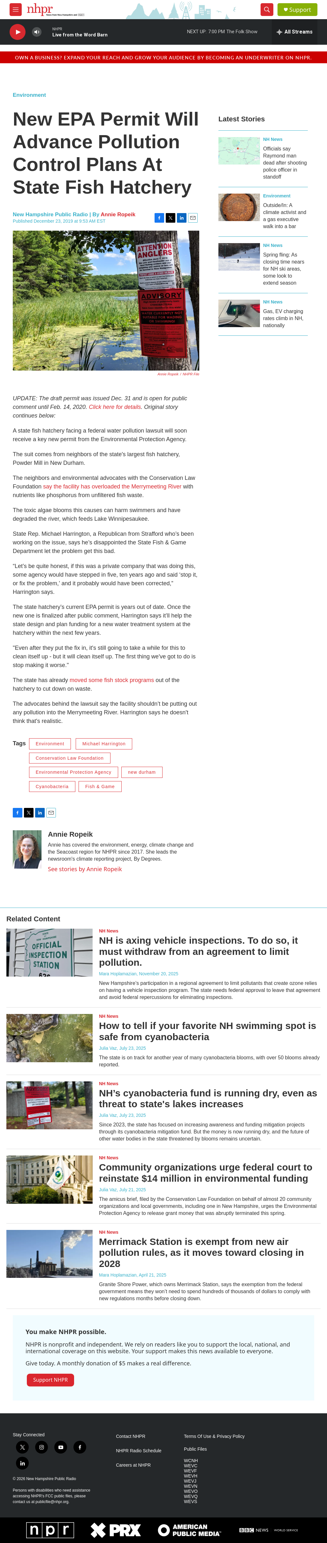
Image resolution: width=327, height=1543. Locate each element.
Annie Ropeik (118, 214)
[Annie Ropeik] (27, 849)
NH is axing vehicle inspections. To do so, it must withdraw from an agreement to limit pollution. (198, 951)
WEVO (191, 1491)
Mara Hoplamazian (118, 973)
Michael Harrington (104, 743)
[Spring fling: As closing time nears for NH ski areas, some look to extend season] (239, 257)
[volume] (36, 32)
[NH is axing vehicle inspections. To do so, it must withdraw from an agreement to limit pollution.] (49, 953)
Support (300, 9)
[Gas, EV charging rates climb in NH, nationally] (239, 313)
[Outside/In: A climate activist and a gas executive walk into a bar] (239, 207)
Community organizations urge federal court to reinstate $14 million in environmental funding (205, 1173)
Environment (29, 95)
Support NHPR (50, 1379)
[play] (17, 32)
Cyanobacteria (52, 786)
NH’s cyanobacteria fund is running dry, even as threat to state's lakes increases (208, 1098)
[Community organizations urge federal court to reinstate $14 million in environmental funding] (49, 1179)
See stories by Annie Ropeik (85, 869)
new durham (142, 772)
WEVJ (190, 1481)
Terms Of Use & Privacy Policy (214, 1436)
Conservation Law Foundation (70, 758)
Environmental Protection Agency (73, 772)
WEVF (190, 1471)
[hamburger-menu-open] (16, 9)
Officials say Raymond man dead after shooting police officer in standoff (285, 163)
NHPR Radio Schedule (138, 1450)
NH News (273, 139)
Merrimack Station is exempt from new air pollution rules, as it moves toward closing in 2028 (201, 1252)
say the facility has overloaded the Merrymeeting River (112, 486)
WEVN (190, 1486)
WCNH (191, 1460)
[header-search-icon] (267, 9)
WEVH (190, 1476)
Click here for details (115, 407)
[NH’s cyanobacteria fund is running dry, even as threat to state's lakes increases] (49, 1105)
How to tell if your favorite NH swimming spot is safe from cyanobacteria (207, 1031)
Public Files (195, 1449)
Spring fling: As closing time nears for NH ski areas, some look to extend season (283, 269)
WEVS (190, 1501)
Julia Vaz (108, 1048)
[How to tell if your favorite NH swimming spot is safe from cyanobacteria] (49, 1038)
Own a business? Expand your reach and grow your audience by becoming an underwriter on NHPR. (163, 57)
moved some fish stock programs (112, 680)
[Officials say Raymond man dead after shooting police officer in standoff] (239, 151)
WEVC (190, 1465)
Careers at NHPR (133, 1465)
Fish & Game (100, 786)
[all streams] (294, 32)
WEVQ (191, 1496)
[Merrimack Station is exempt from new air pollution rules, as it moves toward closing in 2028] (49, 1254)
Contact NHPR (130, 1436)
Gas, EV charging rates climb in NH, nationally (283, 318)
